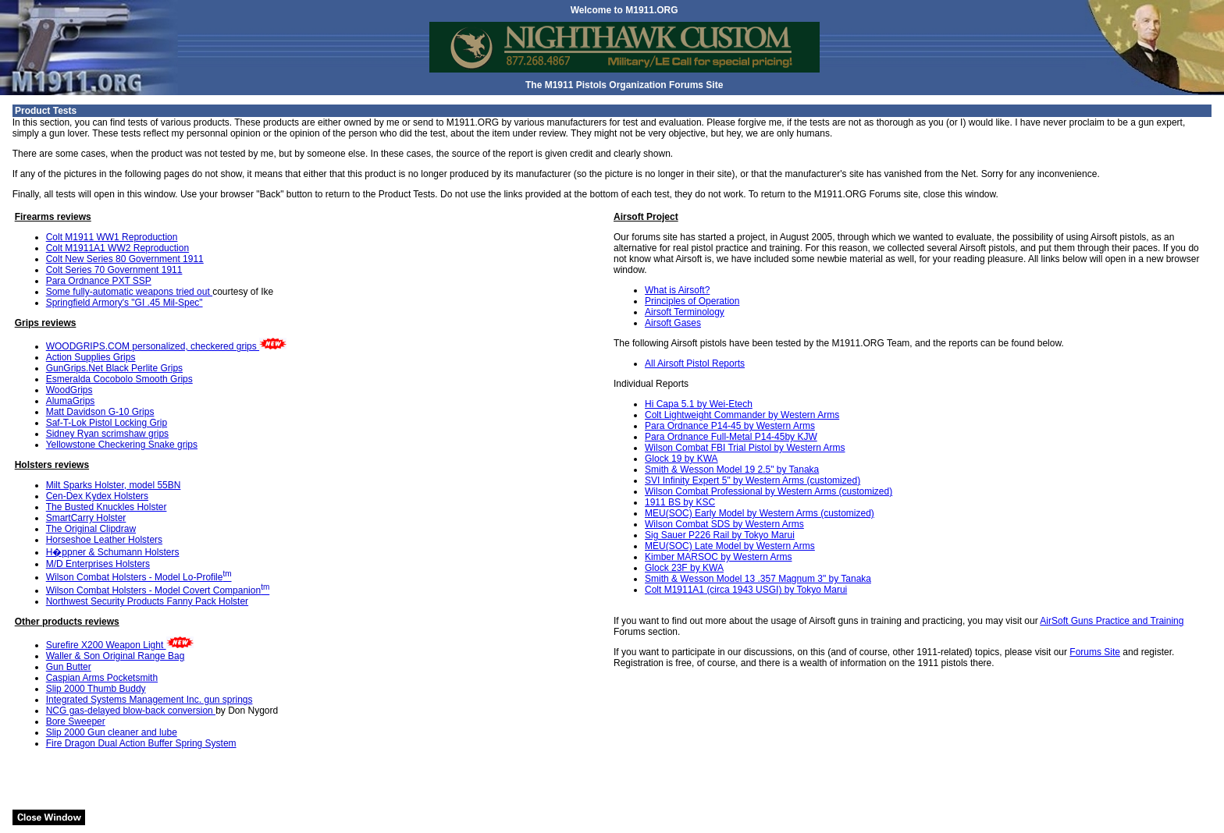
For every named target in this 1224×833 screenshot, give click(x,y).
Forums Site (1094, 652)
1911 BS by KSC (680, 502)
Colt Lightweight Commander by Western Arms (742, 414)
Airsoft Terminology (684, 312)
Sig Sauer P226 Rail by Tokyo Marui (720, 535)
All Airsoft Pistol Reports (695, 363)
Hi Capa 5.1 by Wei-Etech (699, 404)
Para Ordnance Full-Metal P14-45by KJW (731, 436)
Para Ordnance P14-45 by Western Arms (730, 425)
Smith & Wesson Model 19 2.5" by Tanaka (732, 469)
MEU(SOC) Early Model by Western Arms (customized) (759, 513)
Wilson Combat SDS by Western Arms (724, 524)
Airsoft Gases (673, 322)
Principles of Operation (692, 301)
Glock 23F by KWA (684, 567)
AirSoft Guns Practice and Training (1111, 620)
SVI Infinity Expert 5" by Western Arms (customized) (752, 480)
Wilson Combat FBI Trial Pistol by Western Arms (745, 447)
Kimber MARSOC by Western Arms (718, 556)
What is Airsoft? (677, 290)
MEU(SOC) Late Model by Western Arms (730, 546)
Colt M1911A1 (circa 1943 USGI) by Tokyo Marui (746, 589)
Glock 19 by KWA (681, 458)
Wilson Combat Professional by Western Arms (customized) (768, 491)
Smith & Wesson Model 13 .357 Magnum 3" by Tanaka (758, 578)
